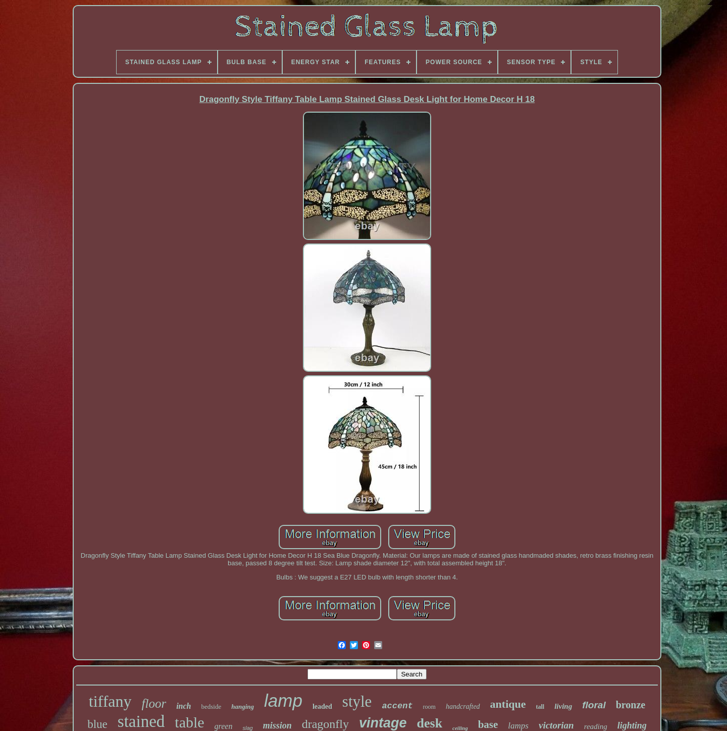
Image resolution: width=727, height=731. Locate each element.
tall (540, 706)
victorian (556, 725)
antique (508, 704)
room (429, 706)
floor (154, 703)
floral (593, 705)
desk (430, 723)
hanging (242, 706)
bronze (631, 704)
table (189, 722)
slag (247, 728)
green (224, 726)
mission (277, 725)
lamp (283, 700)
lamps (518, 725)
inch (183, 706)
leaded (322, 706)
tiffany (110, 701)
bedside (211, 706)
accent (397, 706)
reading (595, 726)
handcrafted (463, 706)
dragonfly (325, 723)
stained (141, 721)
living (563, 706)
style (357, 701)
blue (97, 724)
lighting (632, 725)
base (488, 724)
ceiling (460, 728)
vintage (383, 722)
